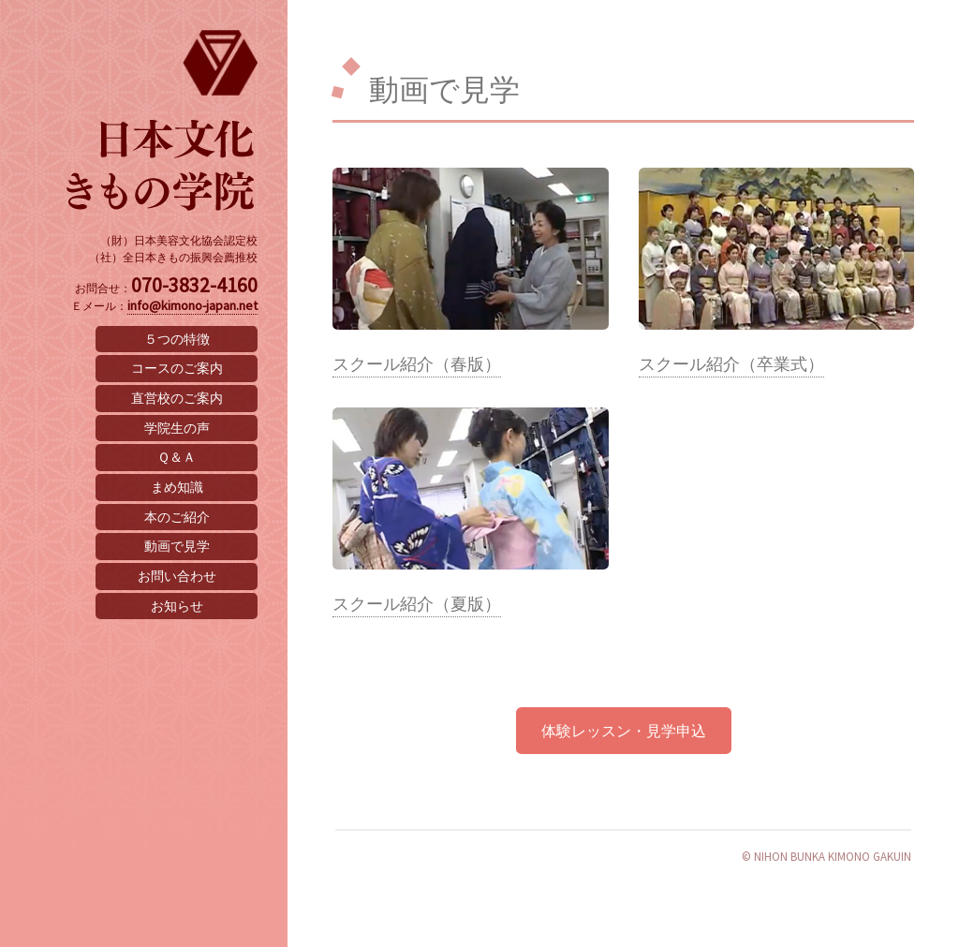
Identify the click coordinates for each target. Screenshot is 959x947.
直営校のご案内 (177, 398)
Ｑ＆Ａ (176, 457)
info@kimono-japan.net (192, 305)
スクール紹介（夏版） (416, 604)
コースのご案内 (177, 368)
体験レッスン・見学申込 (623, 730)
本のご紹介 (177, 517)
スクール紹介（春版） (416, 364)
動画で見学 (177, 546)
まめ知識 (177, 487)
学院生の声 (177, 428)
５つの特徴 (177, 339)
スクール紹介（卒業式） (731, 364)
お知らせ (177, 606)
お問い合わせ (177, 576)
